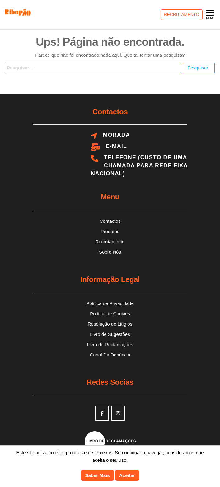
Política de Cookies (110, 313)
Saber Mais (97, 475)
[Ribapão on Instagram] (118, 413)
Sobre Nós (110, 252)
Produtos (110, 231)
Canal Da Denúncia (110, 354)
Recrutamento (181, 14)
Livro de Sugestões (110, 334)
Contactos (110, 221)
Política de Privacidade (110, 303)
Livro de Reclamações (110, 344)
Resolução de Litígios (110, 324)
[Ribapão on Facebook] (102, 413)
